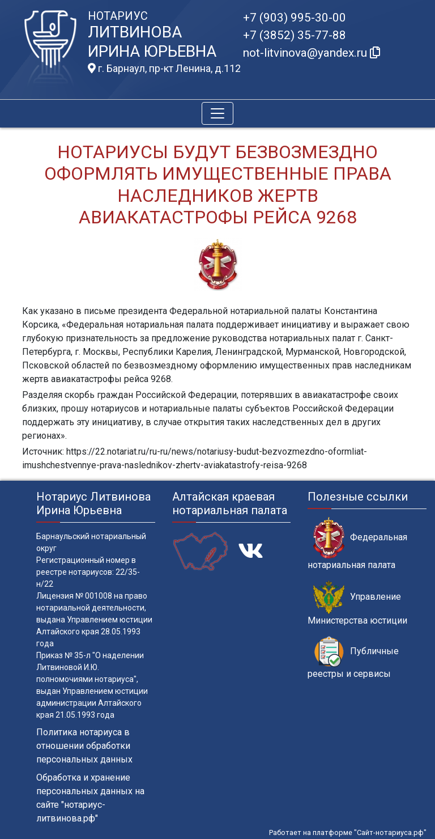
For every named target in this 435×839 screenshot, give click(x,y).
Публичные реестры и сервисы (353, 657)
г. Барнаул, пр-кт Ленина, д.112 (164, 68)
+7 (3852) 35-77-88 (294, 35)
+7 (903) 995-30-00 (294, 17)
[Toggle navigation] (217, 113)
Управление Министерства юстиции (357, 603)
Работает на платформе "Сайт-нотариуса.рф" (348, 832)
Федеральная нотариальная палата (357, 543)
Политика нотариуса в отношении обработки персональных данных (84, 746)
